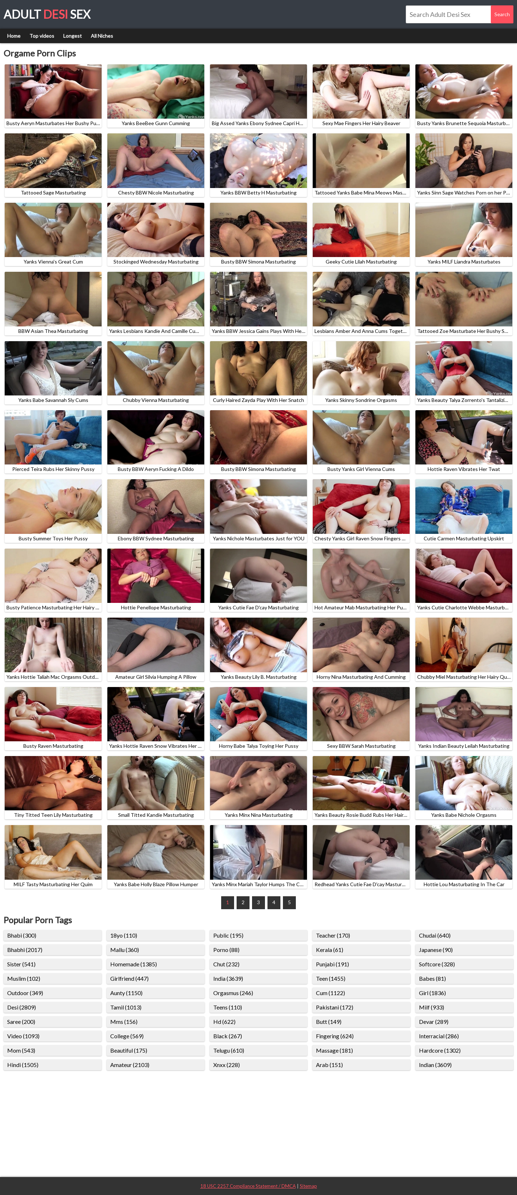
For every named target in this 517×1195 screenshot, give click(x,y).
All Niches (102, 36)
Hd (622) (224, 1021)
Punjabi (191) (332, 964)
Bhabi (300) (21, 935)
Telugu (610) (228, 1050)
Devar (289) (433, 1021)
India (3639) (228, 978)
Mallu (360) (124, 949)
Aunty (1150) (126, 992)
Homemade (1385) (133, 964)
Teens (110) (227, 1007)
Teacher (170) (333, 935)
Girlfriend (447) (129, 978)
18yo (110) (123, 935)
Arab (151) (329, 1064)
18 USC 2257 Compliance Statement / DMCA (248, 1186)
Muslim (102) (23, 978)
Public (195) (228, 935)
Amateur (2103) (129, 1064)
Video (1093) (23, 1036)
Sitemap (308, 1186)
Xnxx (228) (226, 1064)
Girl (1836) (432, 992)
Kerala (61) (329, 949)
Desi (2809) (21, 1007)
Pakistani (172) (334, 1007)
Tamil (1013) (125, 1007)
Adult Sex (47, 14)
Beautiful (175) (128, 1050)
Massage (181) (334, 1050)
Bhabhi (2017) (24, 949)
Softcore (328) (437, 964)
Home (13, 36)
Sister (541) (21, 964)
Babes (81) (432, 978)
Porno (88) (226, 949)
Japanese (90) (436, 949)
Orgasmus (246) (233, 992)
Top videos (41, 36)
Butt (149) (328, 1021)
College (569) (127, 1036)
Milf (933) (431, 1007)
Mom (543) (21, 1050)
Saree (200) (21, 1021)
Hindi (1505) (22, 1064)
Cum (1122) (330, 992)
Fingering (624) (335, 1036)
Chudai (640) (435, 935)
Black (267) (227, 1036)
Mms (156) (124, 1021)
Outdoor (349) (25, 992)
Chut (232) (226, 964)
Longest (72, 36)
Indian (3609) (435, 1064)
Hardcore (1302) (440, 1050)
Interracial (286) (439, 1036)
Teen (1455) (330, 978)
